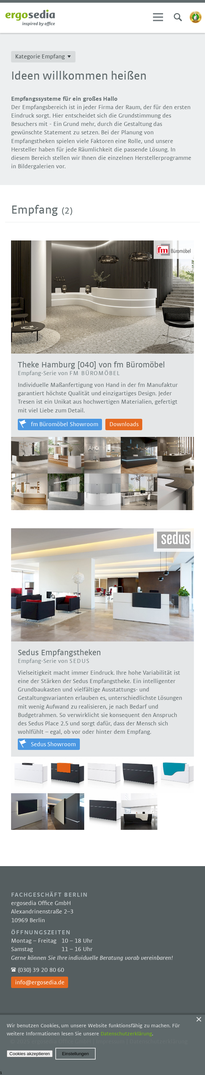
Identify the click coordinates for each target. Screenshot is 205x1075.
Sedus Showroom (53, 745)
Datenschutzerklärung (126, 1033)
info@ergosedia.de (39, 983)
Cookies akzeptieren (29, 1053)
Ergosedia (30, 17)
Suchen (178, 17)
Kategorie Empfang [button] (40, 57)
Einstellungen (75, 1053)
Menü (158, 17)
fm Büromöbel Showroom (65, 424)
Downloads (124, 424)
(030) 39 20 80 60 (41, 970)
